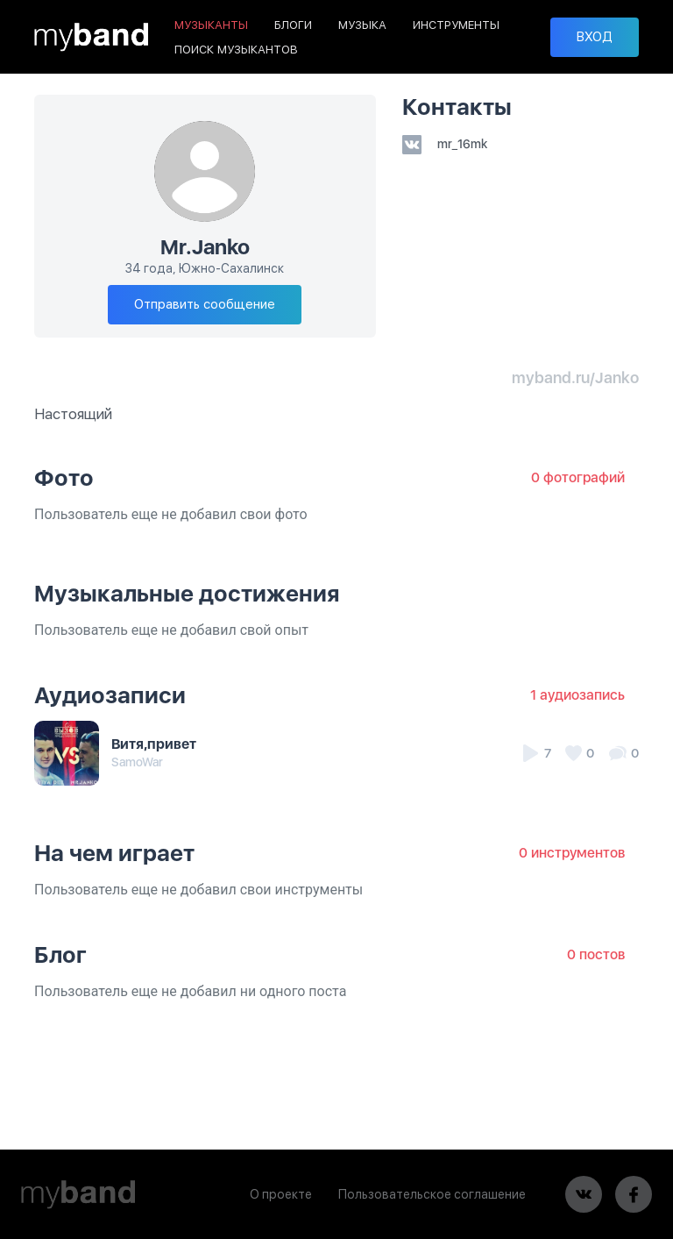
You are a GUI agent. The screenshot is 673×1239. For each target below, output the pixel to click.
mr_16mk (444, 144)
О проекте (281, 1194)
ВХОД (595, 37)
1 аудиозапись (577, 695)
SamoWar (137, 762)
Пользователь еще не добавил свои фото (171, 514)
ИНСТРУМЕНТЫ (456, 25)
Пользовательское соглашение (432, 1194)
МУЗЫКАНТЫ (211, 25)
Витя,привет (153, 744)
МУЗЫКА (362, 25)
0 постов (596, 954)
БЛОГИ (293, 25)
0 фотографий (578, 477)
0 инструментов (572, 852)
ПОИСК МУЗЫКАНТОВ (236, 49)
